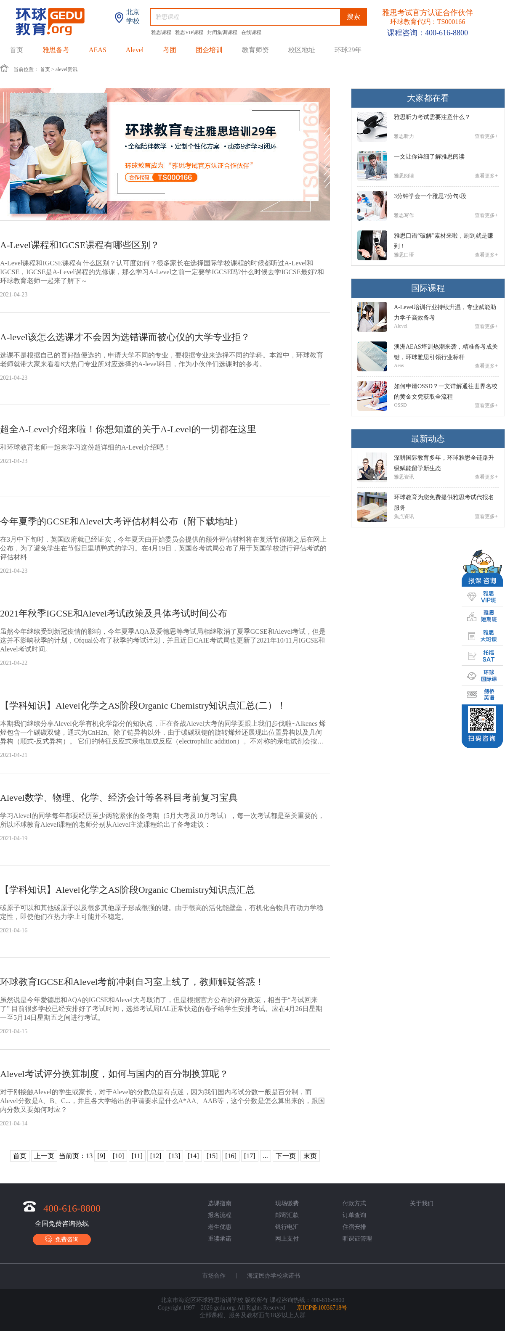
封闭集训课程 (223, 32)
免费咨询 (62, 1239)
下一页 (286, 1155)
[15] (212, 1155)
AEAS (97, 49)
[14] (193, 1155)
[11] (137, 1155)
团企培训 (209, 49)
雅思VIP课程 (190, 32)
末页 (310, 1155)
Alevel (135, 49)
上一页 (44, 1155)
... (265, 1155)
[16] (231, 1155)
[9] (101, 1155)
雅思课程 (162, 32)
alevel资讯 (67, 69)
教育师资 (255, 49)
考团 (169, 49)
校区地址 (301, 49)
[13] (174, 1155)
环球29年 (348, 49)
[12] (156, 1155)
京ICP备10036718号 (322, 1308)
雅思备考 (56, 49)
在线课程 (251, 32)
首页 (16, 49)
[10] (118, 1155)
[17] (249, 1155)
